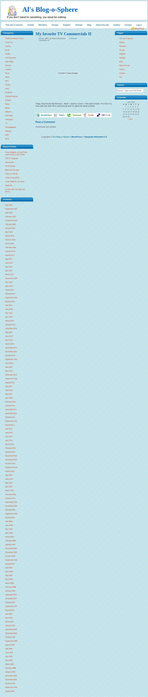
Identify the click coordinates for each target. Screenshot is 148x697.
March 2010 (9, 490)
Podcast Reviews (11, 96)
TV (6, 123)
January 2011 (10, 452)
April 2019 (9, 232)
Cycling (8, 46)
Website (8, 131)
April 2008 (9, 579)
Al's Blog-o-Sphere (61, 137)
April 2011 (9, 440)
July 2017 (8, 259)
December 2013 (11, 348)
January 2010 (10, 498)
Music (7, 73)
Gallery (116, 25)
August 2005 (9, 691)
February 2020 (10, 224)
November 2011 (11, 413)
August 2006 (9, 645)
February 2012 (10, 402)
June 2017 (9, 263)
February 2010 (10, 494)
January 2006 (10, 672)
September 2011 (11, 421)
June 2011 (9, 433)
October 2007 (10, 602)
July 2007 (8, 614)
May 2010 (8, 483)
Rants (7, 104)
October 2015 (10, 294)
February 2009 (10, 541)
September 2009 (11, 514)
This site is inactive (14, 25)
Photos (7, 85)
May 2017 (8, 267)
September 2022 (11, 209)
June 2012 (9, 390)
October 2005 (10, 683)
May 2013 (8, 367)
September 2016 (11, 278)
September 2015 (11, 297)
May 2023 (8, 205)
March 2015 (9, 321)
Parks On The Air (11, 174)
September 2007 (11, 606)
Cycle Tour (9, 42)
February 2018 (10, 247)
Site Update (9, 162)
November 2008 (11, 552)
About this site (102, 25)
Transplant (9, 119)
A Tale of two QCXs (12, 178)
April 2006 (9, 660)
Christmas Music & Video (14, 38)
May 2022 (8, 213)
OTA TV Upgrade (11, 158)
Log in (139, 25)
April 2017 (9, 270)
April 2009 (9, 533)
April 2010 (9, 487)
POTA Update (10, 166)
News (7, 77)
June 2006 (9, 652)
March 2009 (9, 537)
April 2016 (9, 286)
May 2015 (8, 313)
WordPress (76, 137)
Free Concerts (10, 58)
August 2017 (9, 255)
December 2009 (11, 502)
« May (130, 119)
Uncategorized (10, 127)
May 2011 (8, 436)
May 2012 (8, 394)
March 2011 (9, 444)
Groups (55, 25)
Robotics (8, 112)
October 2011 (10, 417)
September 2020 (11, 220)
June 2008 (9, 571)
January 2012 (10, 406)
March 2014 (9, 344)
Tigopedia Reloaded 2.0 (95, 137)
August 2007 (9, 610)
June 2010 (9, 479)
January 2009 (10, 544)
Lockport (8, 69)
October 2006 (10, 637)
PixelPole (8, 92)
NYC (7, 81)
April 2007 (9, 618)
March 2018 (9, 243)
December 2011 (11, 409)
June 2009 (9, 525)
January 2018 (10, 251)
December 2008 (11, 548)
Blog (89, 25)
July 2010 (8, 475)
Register (67, 25)
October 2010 (10, 463)
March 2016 (9, 290)
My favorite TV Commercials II (63, 33)
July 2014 (8, 332)
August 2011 (9, 425)
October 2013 (10, 355)
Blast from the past (12, 170)
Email (7, 50)
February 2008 (10, 587)
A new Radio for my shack (14, 181)
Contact (128, 25)
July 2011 (8, 429)
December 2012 (11, 375)
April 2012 (9, 398)
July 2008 (8, 568)
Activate (78, 25)
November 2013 (11, 352)
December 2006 (11, 629)
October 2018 (10, 240)
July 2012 (8, 386)
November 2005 (11, 679)
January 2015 (10, 325)
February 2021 (10, 216)
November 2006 (11, 633)
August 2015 (9, 301)
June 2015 (9, 309)
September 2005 (11, 687)
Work (7, 139)
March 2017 (9, 274)
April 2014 (9, 340)
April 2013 (9, 371)
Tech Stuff (8, 116)
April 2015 (9, 317)
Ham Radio (9, 62)
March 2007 (9, 622)
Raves (7, 108)
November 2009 (11, 506)
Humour (8, 65)
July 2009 (8, 521)
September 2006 (11, 641)
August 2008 (9, 564)
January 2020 (10, 228)
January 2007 (10, 625)
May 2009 (8, 529)
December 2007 (11, 595)
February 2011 (10, 448)
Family (7, 54)
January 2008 (10, 591)
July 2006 (8, 649)
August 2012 (9, 382)
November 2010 (11, 460)
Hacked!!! (8, 185)
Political (8, 100)
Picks (7, 89)
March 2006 (9, 664)
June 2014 (9, 336)
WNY (7, 135)
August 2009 (9, 517)
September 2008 (11, 560)
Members (42, 25)
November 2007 (11, 598)
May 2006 (8, 656)
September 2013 (11, 359)
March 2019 (9, 236)
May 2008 (8, 575)
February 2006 (10, 668)
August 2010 (9, 471)
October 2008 (10, 556)
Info (120, 77)
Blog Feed (139, 28)
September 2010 (11, 467)
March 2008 (9, 583)
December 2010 (11, 456)
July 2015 (8, 305)
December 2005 (11, 676)
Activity (30, 25)
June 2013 (9, 363)
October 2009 (10, 510)
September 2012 (11, 379)
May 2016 (8, 282)
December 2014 (11, 328)
